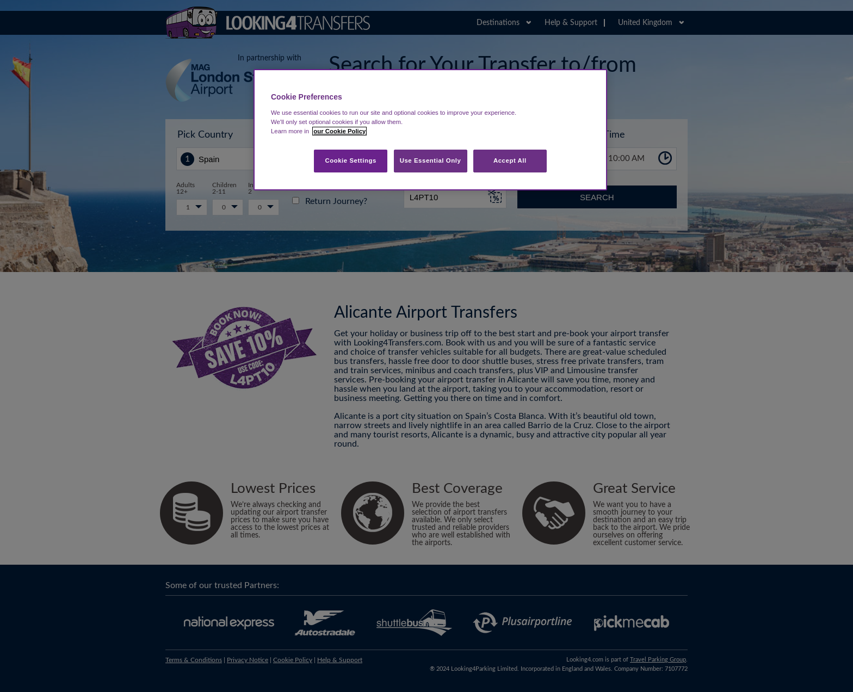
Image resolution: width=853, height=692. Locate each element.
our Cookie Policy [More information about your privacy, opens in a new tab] (339, 131)
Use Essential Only (430, 160)
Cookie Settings (350, 160)
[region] (430, 129)
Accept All (510, 160)
